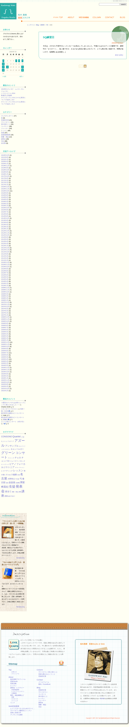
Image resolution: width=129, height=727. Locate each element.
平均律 (17, 479)
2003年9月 (4, 374)
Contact (109, 17)
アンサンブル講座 (16, 715)
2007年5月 (4, 309)
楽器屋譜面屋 (5, 135)
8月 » (21, 76)
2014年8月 (4, 216)
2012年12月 (5, 231)
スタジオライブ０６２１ (9, 409)
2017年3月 (4, 180)
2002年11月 (5, 380)
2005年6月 (4, 355)
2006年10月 (5, 321)
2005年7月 (4, 353)
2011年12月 (5, 248)
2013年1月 (4, 229)
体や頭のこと (5, 124)
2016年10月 (5, 191)
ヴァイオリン (5, 122)
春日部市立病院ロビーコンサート (12, 413)
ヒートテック (5, 464)
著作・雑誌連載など (17, 695)
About (70, 17)
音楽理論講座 (15, 689)
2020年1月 (4, 163)
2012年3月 (4, 243)
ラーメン (21, 467)
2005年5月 (4, 357)
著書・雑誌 (5, 137)
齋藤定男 (6, 419)
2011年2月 (4, 260)
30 (22, 70)
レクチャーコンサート (17, 691)
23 (22, 67)
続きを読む (119, 55)
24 (3, 70)
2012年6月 (4, 237)
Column (96, 17)
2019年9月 (4, 168)
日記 (2, 141)
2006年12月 (5, 317)
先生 (9, 474)
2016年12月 (5, 187)
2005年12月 (5, 342)
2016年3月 (4, 201)
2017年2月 (4, 182)
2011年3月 (4, 258)
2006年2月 (4, 338)
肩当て (8, 491)
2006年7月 (4, 327)
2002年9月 (4, 384)
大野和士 (11, 479)
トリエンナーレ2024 (8, 93)
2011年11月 (5, 250)
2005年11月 (5, 344)
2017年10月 (5, 176)
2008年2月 (4, 300)
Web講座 (83, 17)
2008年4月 (4, 296)
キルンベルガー (17, 449)
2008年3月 (4, 298)
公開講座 (14, 693)
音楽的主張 (5, 120)
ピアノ (12, 464)
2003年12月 (5, 367)
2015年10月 (5, 208)
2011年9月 (4, 254)
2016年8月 (4, 195)
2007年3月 (4, 311)
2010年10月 (5, 267)
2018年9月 (4, 172)
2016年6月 (4, 197)
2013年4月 (4, 224)
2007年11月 (5, 304)
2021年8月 (4, 157)
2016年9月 (4, 193)
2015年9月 (4, 210)
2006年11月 (5, 319)
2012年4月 (4, 241)
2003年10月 (5, 372)
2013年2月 (4, 227)
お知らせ (14, 672)
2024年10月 (5, 155)
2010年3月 (4, 281)
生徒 (12, 486)
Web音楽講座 (14, 706)
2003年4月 (4, 376)
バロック (22, 461)
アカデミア (11, 441)
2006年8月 (4, 325)
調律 (20, 491)
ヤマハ (17, 467)
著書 (12, 697)
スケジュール (15, 673)
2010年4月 (4, 279)
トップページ (31, 25)
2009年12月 (5, 288)
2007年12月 (5, 302)
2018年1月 (4, 174)
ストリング (14, 700)
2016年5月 (4, 199)
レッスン (4, 130)
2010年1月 (4, 285)
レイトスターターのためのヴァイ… (22, 708)
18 (7, 67)
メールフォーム (43, 682)
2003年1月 (4, 378)
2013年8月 (4, 222)
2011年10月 (5, 252)
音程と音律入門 (15, 712)
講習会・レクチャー (17, 688)
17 (3, 67)
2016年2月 (4, 203)
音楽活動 (13, 683)
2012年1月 (4, 245)
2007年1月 (4, 315)
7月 (47, 25)
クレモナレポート (7, 116)
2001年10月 (5, 388)
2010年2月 (4, 283)
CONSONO (6, 436)
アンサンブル (12, 445)
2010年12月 (5, 262)
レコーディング (7, 471)
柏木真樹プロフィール (18, 679)
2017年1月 (4, 184)
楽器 (2, 133)
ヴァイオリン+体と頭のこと (48, 672)
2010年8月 (4, 271)
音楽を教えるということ (46, 674)
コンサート (5, 126)
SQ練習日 (48, 37)
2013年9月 (4, 220)
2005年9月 (4, 348)
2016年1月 (4, 205)
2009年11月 (5, 290)
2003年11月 (5, 369)
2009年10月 (5, 292)
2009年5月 (4, 294)
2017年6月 (4, 178)
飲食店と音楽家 (6, 95)
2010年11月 (5, 264)
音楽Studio (14, 681)
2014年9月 (4, 214)
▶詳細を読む (21, 558)
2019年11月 (5, 166)
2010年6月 (4, 275)
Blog (122, 17)
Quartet (16, 436)
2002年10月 (5, 382)
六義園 (14, 474)
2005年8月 (4, 351)
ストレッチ (11, 458)
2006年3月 (4, 336)
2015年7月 (4, 212)
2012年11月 (5, 233)
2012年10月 (5, 235)
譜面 (6, 496)
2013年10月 (5, 218)
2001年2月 (4, 391)
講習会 (3, 139)
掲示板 (102, 698)
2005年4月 (4, 359)
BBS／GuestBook (44, 684)
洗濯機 (17, 482)
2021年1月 (4, 159)
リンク (12, 703)
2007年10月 (5, 306)
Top (58, 17)
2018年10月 (5, 170)
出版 (18, 474)
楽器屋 (12, 482)
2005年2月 (4, 363)
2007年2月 (4, 313)
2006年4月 (4, 334)
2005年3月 (4, 361)
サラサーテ (14, 699)
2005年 (42, 25)
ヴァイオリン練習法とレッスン (21, 710)
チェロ (18, 457)
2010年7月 (4, 273)
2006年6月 (4, 330)
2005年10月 (5, 346)
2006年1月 (4, 340)
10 (3, 64)
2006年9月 (4, 323)
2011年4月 (4, 256)
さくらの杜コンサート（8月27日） (13, 422)
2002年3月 (4, 386)
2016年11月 (5, 189)
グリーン (8, 453)
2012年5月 (4, 239)
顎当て (13, 496)
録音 (9, 496)
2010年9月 (4, 269)
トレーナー (5, 128)
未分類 (3, 143)
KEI (4, 424)
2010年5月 (4, 277)
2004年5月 (4, 365)
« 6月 (4, 76)
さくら (5, 441)
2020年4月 (4, 161)
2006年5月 (4, 332)
